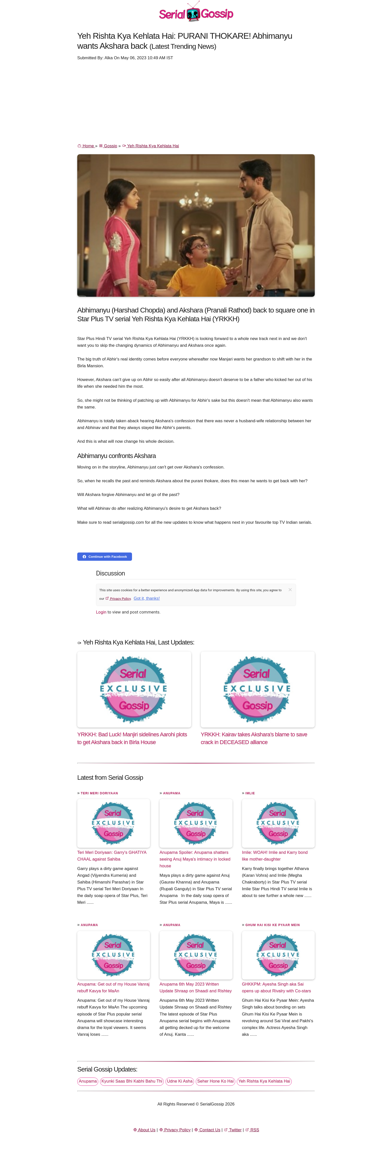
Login (101, 612)
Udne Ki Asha (179, 1081)
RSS (252, 1130)
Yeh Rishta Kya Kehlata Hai (150, 146)
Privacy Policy (118, 598)
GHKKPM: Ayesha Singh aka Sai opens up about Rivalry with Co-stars (276, 987)
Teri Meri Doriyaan (99, 793)
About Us (144, 1130)
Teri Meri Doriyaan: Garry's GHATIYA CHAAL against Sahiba (111, 856)
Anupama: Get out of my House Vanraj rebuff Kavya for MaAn (113, 987)
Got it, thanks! (147, 598)
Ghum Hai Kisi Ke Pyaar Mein (273, 925)
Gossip (108, 146)
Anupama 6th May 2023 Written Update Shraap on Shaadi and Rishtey (196, 987)
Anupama (171, 793)
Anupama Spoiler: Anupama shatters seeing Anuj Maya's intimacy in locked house (195, 859)
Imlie (250, 793)
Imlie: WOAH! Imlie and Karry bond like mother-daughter (275, 856)
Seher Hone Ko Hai (215, 1081)
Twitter (233, 1130)
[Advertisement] (196, 101)
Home (86, 146)
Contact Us (207, 1130)
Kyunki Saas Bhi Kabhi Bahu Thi (132, 1081)
